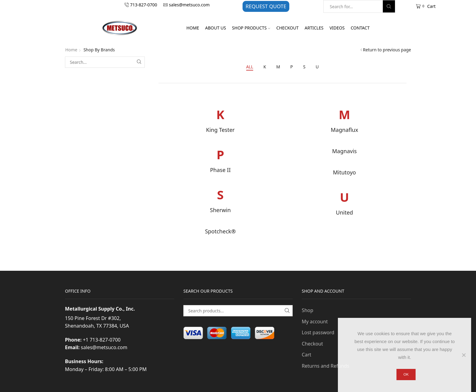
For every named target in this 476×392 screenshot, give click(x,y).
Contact (360, 28)
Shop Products (251, 28)
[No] (464, 355)
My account (315, 321)
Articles (314, 28)
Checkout (287, 28)
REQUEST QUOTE (266, 6)
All (249, 67)
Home (192, 28)
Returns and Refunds (325, 366)
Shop (307, 310)
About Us (215, 28)
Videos (337, 28)
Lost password (318, 332)
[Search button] (389, 6)
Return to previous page (387, 50)
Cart (306, 355)
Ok (406, 374)
